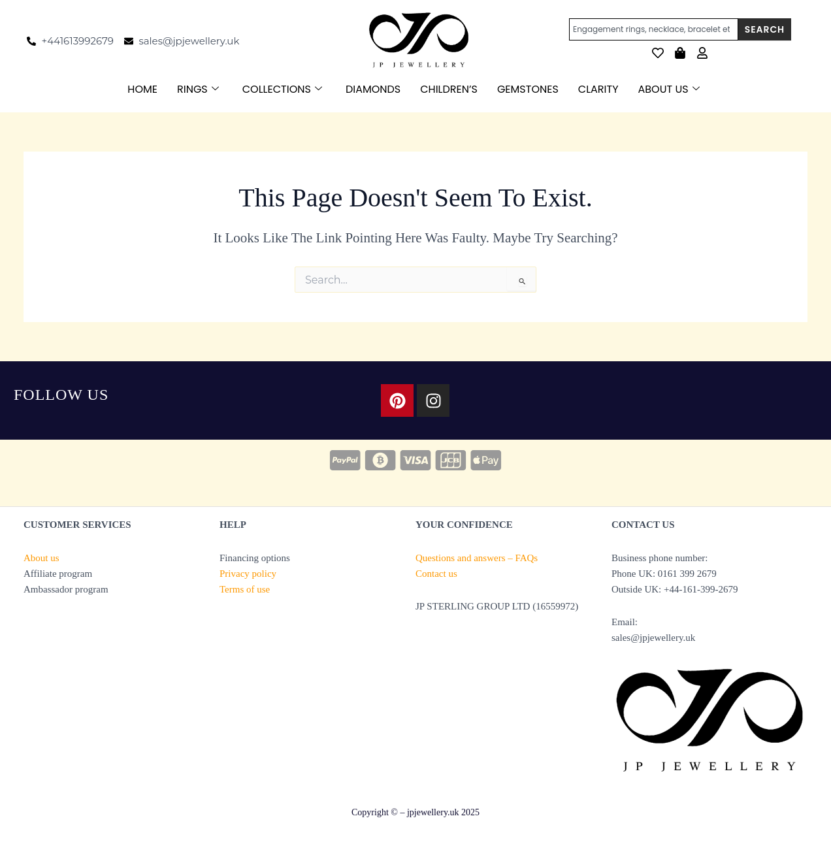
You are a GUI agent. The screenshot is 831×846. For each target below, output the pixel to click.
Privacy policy (248, 573)
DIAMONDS (373, 89)
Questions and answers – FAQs (477, 558)
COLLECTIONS (282, 89)
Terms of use (245, 589)
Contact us (436, 573)
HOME (142, 89)
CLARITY (598, 89)
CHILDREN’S (449, 89)
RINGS (198, 89)
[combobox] (653, 29)
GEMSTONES (528, 89)
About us (41, 558)
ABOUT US (669, 89)
